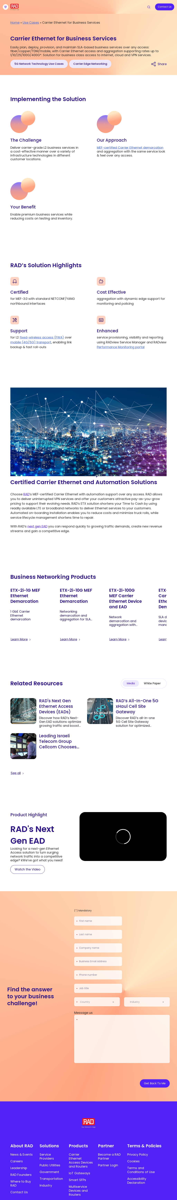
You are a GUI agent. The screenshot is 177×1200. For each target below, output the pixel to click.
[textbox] (86, 1001)
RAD (26, 494)
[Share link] (159, 64)
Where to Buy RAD (20, 1183)
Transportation (51, 1179)
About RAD (21, 1146)
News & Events (21, 1154)
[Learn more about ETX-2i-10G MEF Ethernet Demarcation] (70, 639)
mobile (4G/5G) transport (30, 342)
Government (49, 1172)
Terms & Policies (144, 1146)
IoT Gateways (79, 1173)
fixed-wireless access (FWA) (42, 337)
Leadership (18, 1168)
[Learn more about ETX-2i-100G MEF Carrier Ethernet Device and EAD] (120, 639)
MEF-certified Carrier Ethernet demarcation (130, 147)
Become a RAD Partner (109, 1156)
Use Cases (31, 22)
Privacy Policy (137, 1154)
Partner (106, 1146)
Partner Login (108, 1165)
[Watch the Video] (27, 869)
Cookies (133, 1161)
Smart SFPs (77, 1180)
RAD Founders (21, 1175)
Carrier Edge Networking (90, 64)
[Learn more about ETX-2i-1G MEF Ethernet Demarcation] (21, 639)
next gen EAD (37, 526)
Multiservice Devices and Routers (78, 1190)
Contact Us (19, 1192)
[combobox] (99, 1001)
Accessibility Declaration (136, 1181)
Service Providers (47, 1156)
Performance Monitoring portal (121, 347)
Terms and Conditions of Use (141, 1170)
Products (78, 1146)
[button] (164, 577)
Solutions (49, 1146)
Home (15, 22)
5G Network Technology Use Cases (39, 64)
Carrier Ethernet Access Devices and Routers (81, 1160)
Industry (46, 1185)
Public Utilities (50, 1165)
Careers (16, 1161)
